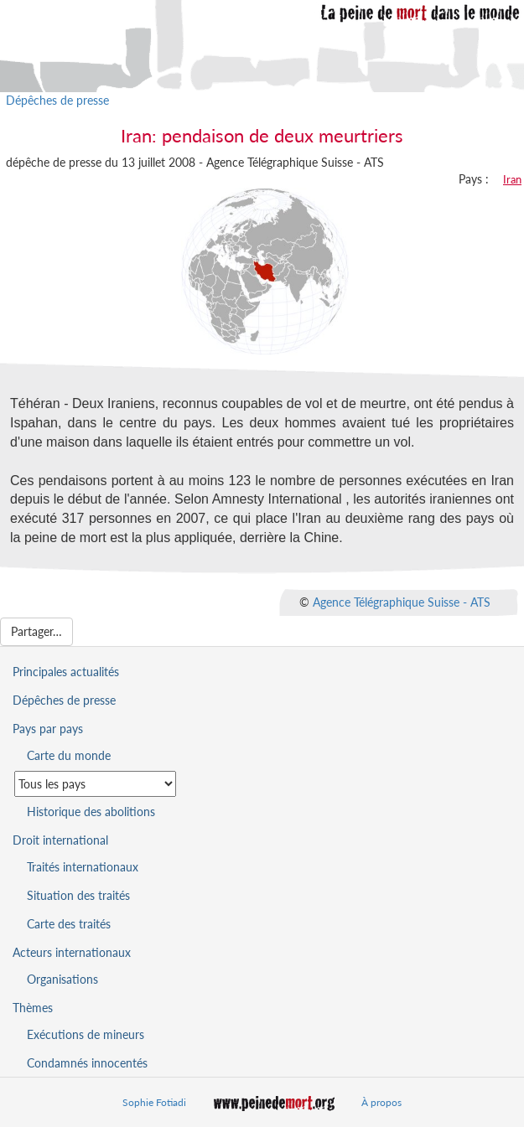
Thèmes (33, 1007)
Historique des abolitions (91, 811)
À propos (381, 1102)
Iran (512, 179)
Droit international (60, 840)
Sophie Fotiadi (154, 1102)
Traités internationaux (82, 867)
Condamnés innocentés (87, 1063)
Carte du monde (69, 755)
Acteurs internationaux (72, 952)
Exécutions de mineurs (85, 1034)
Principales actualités (66, 671)
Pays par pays (48, 728)
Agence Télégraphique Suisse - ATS (401, 601)
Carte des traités (69, 924)
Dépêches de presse (57, 100)
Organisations (62, 979)
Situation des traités (78, 895)
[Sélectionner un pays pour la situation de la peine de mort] (95, 784)
